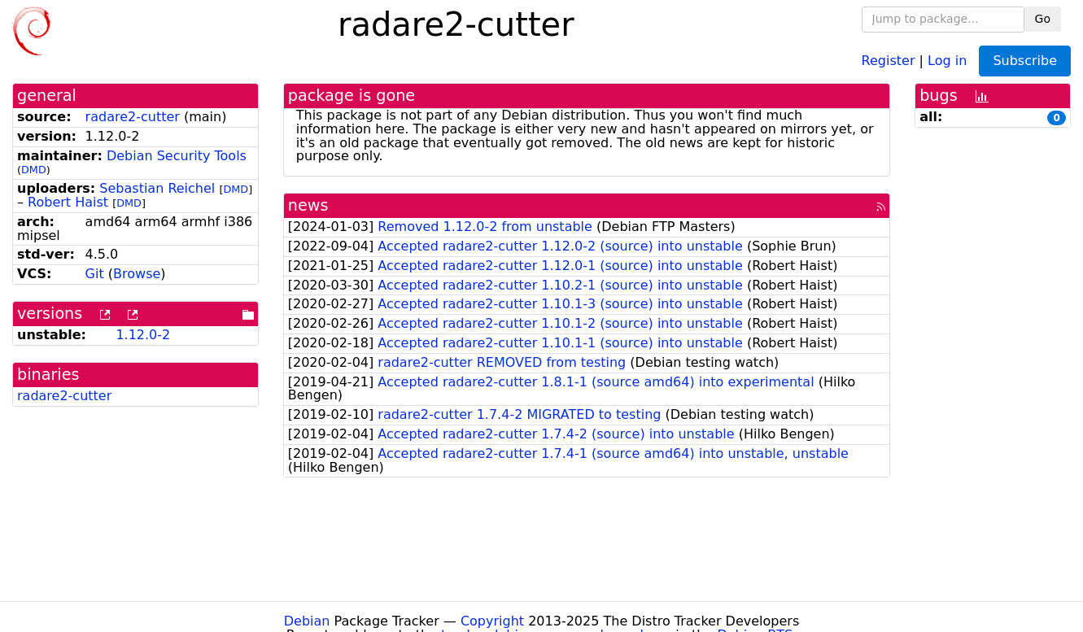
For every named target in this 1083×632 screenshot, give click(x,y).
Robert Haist (68, 202)
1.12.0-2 (143, 334)
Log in (947, 60)
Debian (307, 621)
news (308, 205)
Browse (136, 273)
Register (888, 60)
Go (1042, 18)
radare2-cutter (132, 116)
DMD (33, 169)
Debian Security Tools (177, 155)
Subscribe (1025, 60)
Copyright (492, 621)
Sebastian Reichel (157, 188)
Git (94, 273)
